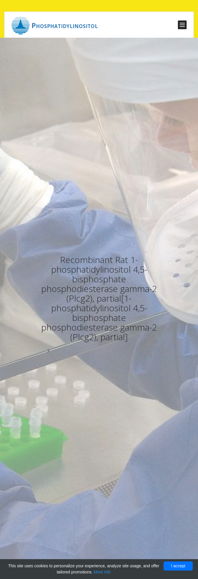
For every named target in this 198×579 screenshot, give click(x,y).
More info (102, 572)
